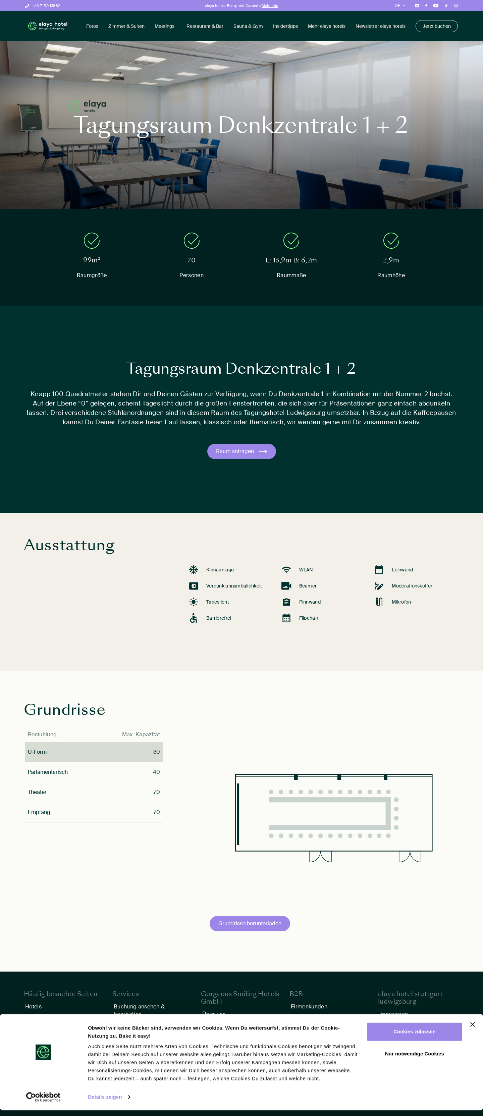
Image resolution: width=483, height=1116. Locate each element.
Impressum (393, 1014)
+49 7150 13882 (46, 5)
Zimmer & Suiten (126, 26)
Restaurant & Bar (204, 26)
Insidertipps (285, 26)
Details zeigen (105, 1103)
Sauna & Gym (248, 26)
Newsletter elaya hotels (381, 26)
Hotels (33, 1006)
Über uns (214, 1014)
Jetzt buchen (437, 26)
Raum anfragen (235, 451)
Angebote (37, 1017)
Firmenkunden (309, 1006)
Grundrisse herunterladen (249, 923)
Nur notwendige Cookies (414, 1059)
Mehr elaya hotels (326, 26)
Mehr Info (270, 5)
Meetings (164, 26)
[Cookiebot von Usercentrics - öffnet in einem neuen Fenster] (43, 1103)
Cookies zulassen (414, 1037)
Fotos (92, 26)
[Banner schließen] (472, 1030)
